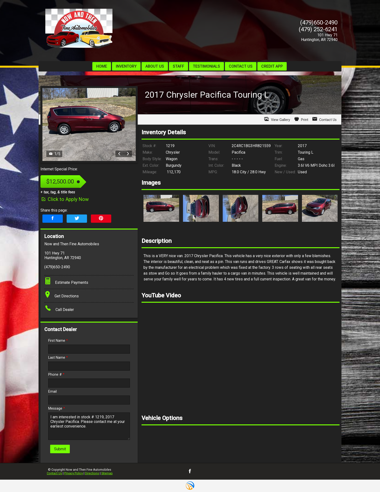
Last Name (58, 358)
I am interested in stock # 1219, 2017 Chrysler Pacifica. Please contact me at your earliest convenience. (89, 426)
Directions (92, 473)
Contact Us (54, 473)
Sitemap (107, 473)
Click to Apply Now (64, 199)
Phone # (56, 375)
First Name (58, 341)
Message (56, 408)
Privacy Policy (73, 473)
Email (52, 391)
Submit (60, 449)
